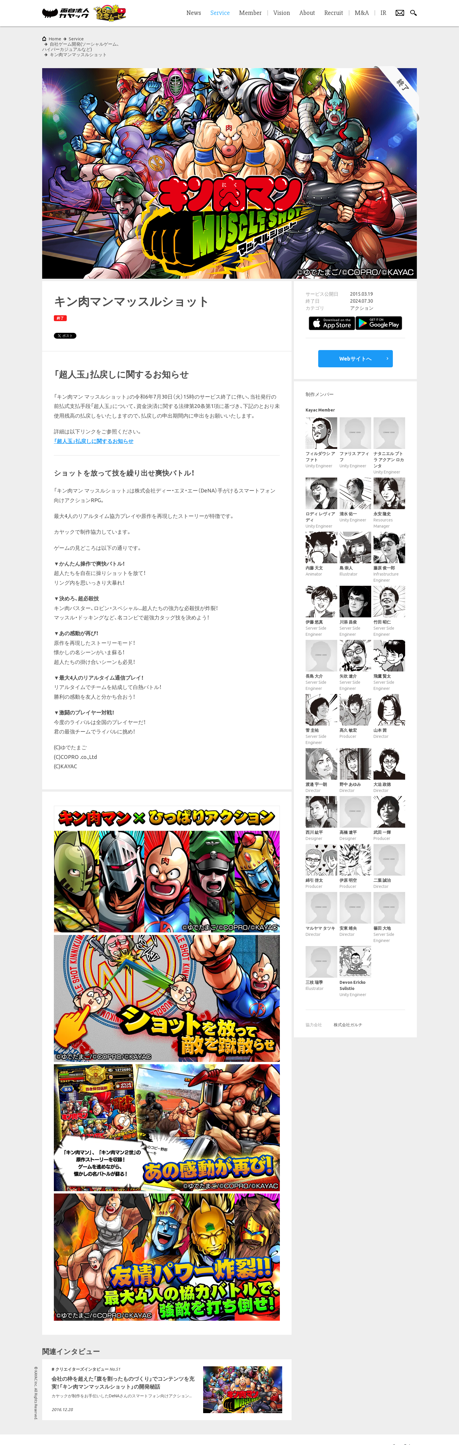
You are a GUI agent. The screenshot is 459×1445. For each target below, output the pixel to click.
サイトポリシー (24, 1432)
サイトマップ (124, 1432)
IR (383, 13)
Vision (281, 13)
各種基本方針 (96, 1432)
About (307, 13)
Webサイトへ (355, 343)
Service (76, 38)
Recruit (333, 13)
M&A (362, 13)
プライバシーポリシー (60, 1432)
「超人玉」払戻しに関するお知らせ (93, 425)
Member (250, 13)
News (193, 13)
